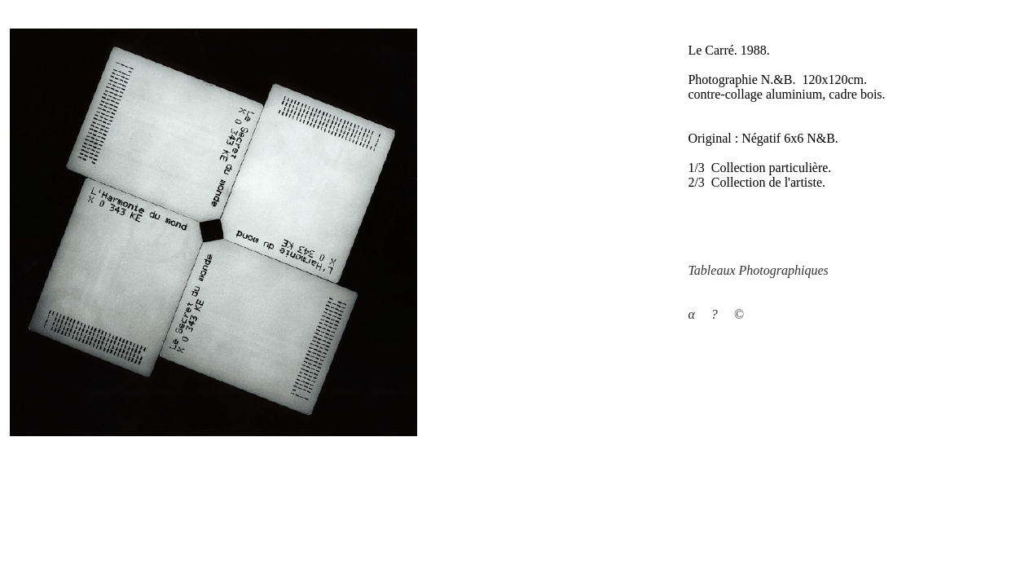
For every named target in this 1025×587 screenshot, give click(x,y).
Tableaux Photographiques (758, 270)
